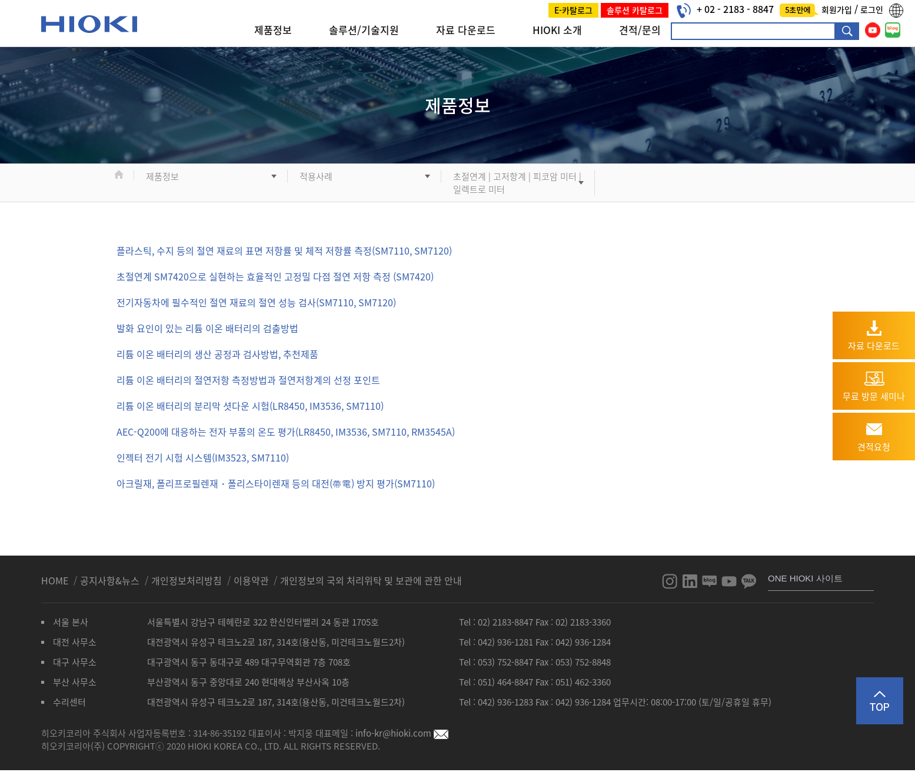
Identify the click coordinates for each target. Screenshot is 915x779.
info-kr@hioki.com (401, 733)
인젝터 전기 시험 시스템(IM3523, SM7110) (203, 457)
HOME (56, 580)
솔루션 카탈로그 (635, 10)
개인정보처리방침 (187, 580)
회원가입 (837, 9)
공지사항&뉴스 (111, 580)
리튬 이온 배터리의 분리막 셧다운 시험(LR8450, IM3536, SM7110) (250, 406)
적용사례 (316, 176)
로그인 (871, 9)
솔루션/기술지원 (364, 29)
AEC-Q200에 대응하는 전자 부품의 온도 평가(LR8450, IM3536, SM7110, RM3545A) (286, 431)
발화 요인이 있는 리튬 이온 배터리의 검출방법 (207, 328)
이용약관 (251, 580)
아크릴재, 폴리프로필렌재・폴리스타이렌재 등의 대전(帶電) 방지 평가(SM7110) (276, 483)
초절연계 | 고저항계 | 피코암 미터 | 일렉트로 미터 (517, 183)
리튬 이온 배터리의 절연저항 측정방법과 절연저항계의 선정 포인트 (248, 380)
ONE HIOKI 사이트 (805, 578)
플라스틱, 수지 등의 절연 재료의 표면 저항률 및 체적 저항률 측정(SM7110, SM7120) (284, 250)
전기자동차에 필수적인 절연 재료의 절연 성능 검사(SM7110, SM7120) (256, 302)
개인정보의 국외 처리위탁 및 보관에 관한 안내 (371, 580)
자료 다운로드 (465, 29)
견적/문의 (640, 29)
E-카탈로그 (573, 10)
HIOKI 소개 (557, 29)
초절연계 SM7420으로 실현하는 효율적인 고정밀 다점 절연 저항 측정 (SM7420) (275, 276)
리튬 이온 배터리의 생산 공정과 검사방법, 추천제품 (217, 354)
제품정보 (273, 29)
